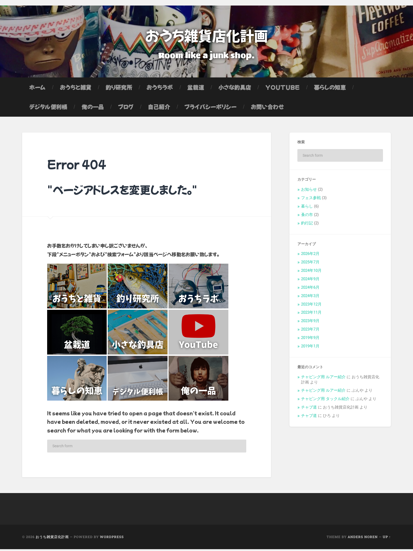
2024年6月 (310, 289)
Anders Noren (363, 539)
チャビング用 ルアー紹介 (323, 378)
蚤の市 (307, 216)
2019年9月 (310, 339)
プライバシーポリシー (210, 108)
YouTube (282, 89)
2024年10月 (311, 272)
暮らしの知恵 (330, 89)
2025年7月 (310, 264)
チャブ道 (309, 409)
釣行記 (307, 225)
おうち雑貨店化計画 (206, 35)
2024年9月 (310, 280)
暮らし (307, 208)
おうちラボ (159, 89)
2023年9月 (310, 322)
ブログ (126, 108)
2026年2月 (310, 255)
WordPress (112, 539)
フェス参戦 (311, 199)
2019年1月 (310, 348)
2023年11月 (311, 314)
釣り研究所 (119, 89)
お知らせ (309, 191)
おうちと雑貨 (75, 89)
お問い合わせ (267, 108)
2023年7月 (310, 331)
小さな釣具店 (234, 89)
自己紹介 (159, 108)
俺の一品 (92, 108)
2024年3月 (310, 297)
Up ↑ (387, 539)
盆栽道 (195, 89)
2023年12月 (311, 306)
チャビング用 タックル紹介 (325, 400)
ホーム (37, 89)
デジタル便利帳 (48, 108)
